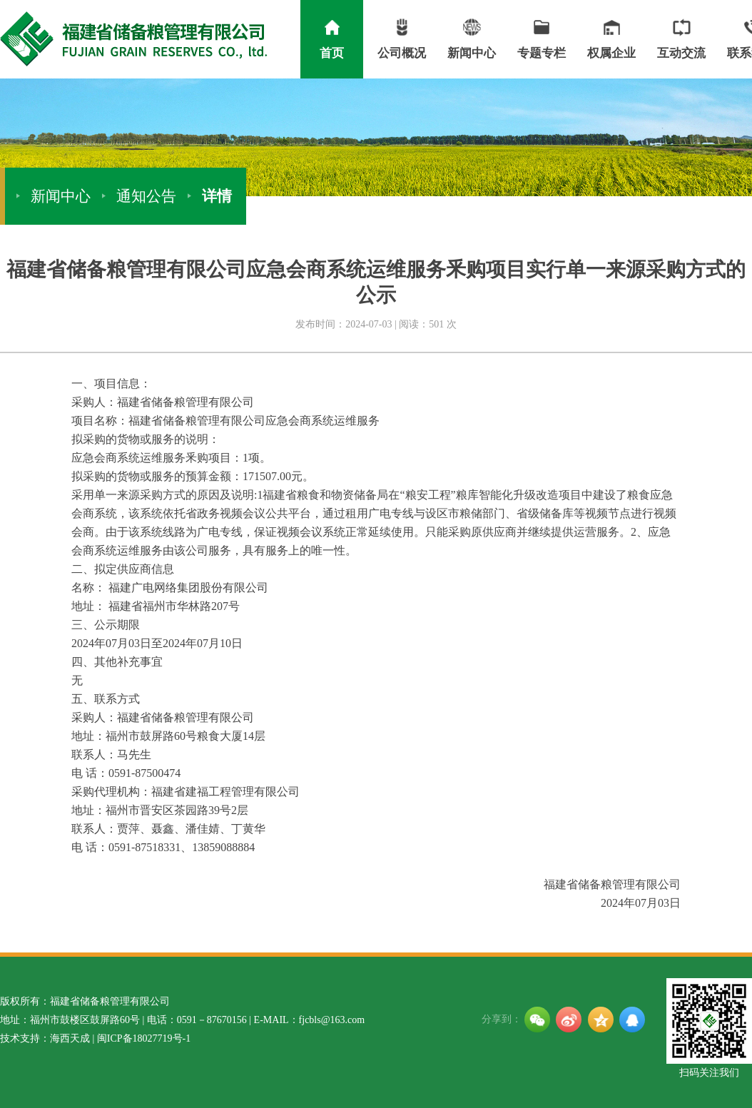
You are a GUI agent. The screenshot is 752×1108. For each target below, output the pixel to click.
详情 (217, 196)
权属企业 (611, 37)
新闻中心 (471, 37)
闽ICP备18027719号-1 (143, 1038)
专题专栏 (541, 37)
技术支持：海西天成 (45, 1038)
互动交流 (681, 37)
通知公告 (146, 196)
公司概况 (401, 37)
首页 (332, 37)
